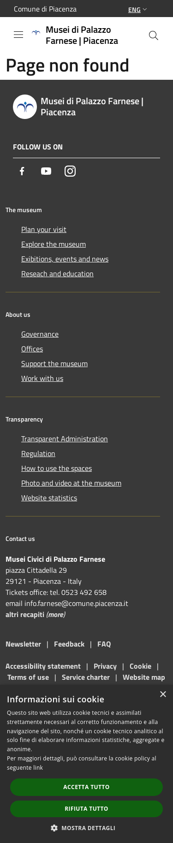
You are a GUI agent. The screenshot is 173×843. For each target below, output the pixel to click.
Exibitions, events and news (64, 258)
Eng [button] (138, 9)
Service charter (86, 677)
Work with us (42, 378)
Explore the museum (53, 243)
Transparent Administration (64, 438)
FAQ (104, 643)
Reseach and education (57, 273)
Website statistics (49, 497)
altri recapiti (25, 614)
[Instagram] (70, 171)
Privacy (105, 665)
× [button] (162, 694)
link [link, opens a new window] (38, 768)
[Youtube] (46, 171)
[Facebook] (22, 171)
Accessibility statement (43, 665)
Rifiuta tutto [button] (86, 809)
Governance (40, 333)
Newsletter (23, 643)
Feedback (70, 643)
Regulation (38, 453)
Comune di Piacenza (45, 8)
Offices (32, 348)
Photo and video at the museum (71, 482)
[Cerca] (153, 35)
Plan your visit (43, 229)
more (55, 614)
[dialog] (86, 764)
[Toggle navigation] (18, 34)
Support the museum (54, 363)
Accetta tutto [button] (86, 787)
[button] (87, 827)
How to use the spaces (56, 468)
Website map (144, 677)
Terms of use (28, 677)
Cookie (140, 665)
